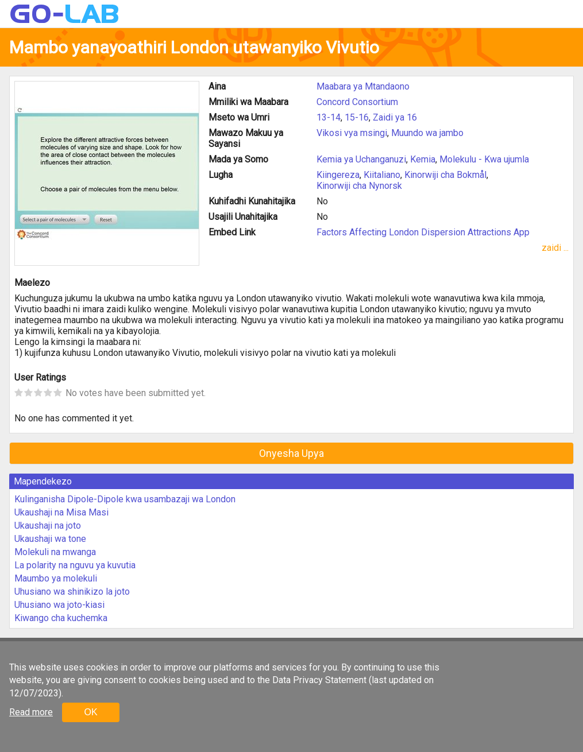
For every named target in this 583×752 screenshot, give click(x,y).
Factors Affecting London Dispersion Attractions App (423, 232)
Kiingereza (338, 174)
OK (90, 712)
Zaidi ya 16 (395, 117)
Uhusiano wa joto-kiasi (59, 604)
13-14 (328, 117)
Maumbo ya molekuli (55, 578)
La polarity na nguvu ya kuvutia (75, 565)
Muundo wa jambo (427, 132)
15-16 (357, 117)
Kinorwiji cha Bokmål (445, 174)
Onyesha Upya (291, 453)
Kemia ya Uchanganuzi (361, 159)
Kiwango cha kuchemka (60, 618)
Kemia (422, 159)
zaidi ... (555, 247)
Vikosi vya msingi (351, 132)
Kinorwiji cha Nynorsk (359, 185)
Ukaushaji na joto (47, 525)
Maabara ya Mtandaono (363, 86)
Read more (31, 712)
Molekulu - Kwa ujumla (484, 159)
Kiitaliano (382, 174)
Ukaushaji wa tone (50, 538)
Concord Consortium (357, 101)
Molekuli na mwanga (55, 551)
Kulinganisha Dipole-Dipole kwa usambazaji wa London (124, 499)
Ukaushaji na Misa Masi (61, 512)
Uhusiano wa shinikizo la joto (72, 591)
